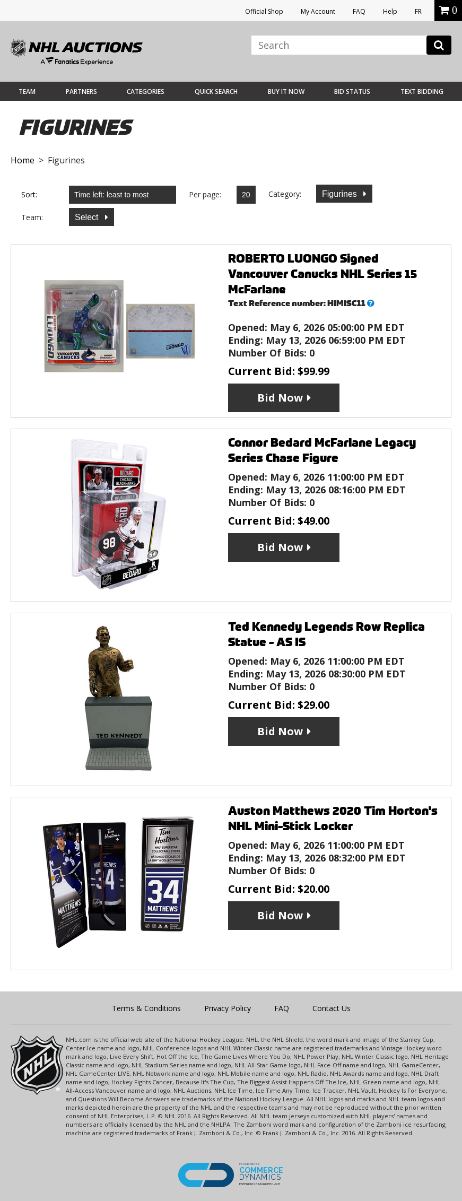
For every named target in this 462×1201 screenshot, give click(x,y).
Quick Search (216, 91)
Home (22, 160)
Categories (145, 91)
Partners (81, 91)
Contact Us (331, 1008)
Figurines (340, 193)
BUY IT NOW (286, 91)
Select (88, 217)
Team (27, 91)
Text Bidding (421, 91)
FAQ (359, 11)
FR (418, 11)
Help (390, 11)
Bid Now (280, 397)
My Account (318, 11)
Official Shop (264, 11)
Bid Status (352, 91)
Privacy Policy (227, 1008)
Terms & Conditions (146, 1008)
